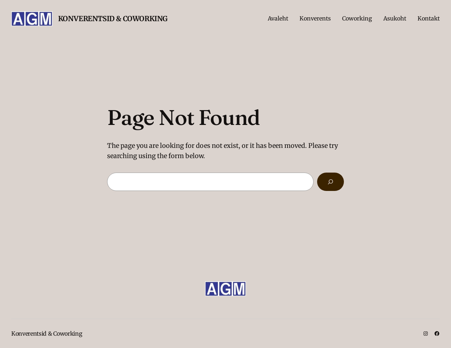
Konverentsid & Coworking (113, 18)
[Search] (330, 182)
